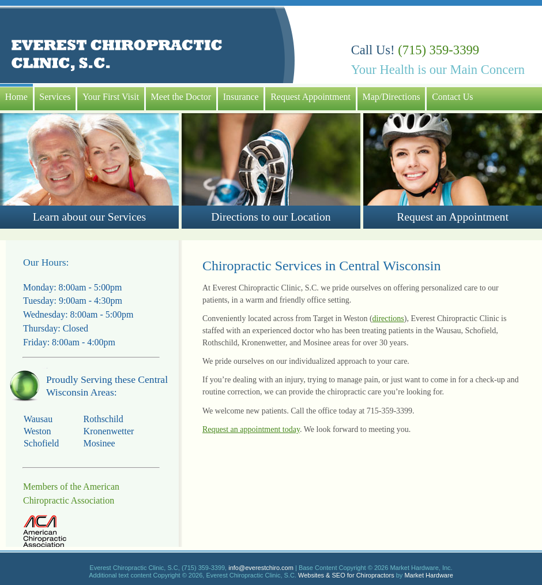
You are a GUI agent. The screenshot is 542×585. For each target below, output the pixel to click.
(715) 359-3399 (438, 50)
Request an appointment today (251, 429)
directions (388, 318)
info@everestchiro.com (260, 567)
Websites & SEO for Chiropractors (346, 575)
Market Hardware (428, 575)
